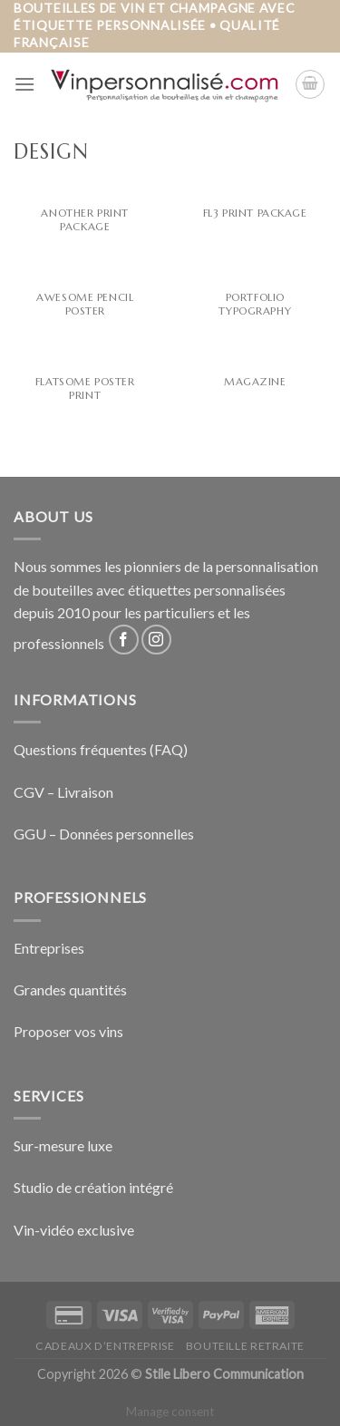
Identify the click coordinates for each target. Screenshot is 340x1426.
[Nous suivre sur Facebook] (124, 640)
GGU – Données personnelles (104, 833)
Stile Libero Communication (224, 1374)
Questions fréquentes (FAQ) (101, 749)
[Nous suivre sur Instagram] (156, 640)
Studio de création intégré (93, 1187)
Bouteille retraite (245, 1346)
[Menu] (24, 84)
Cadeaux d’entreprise (104, 1346)
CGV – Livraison (63, 791)
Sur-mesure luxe (63, 1145)
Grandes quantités (70, 989)
